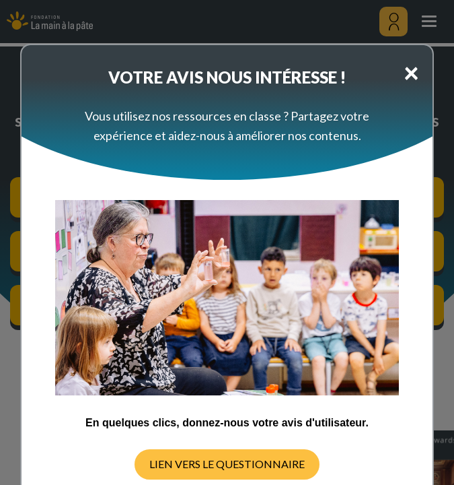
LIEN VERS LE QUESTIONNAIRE (227, 463)
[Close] (411, 72)
